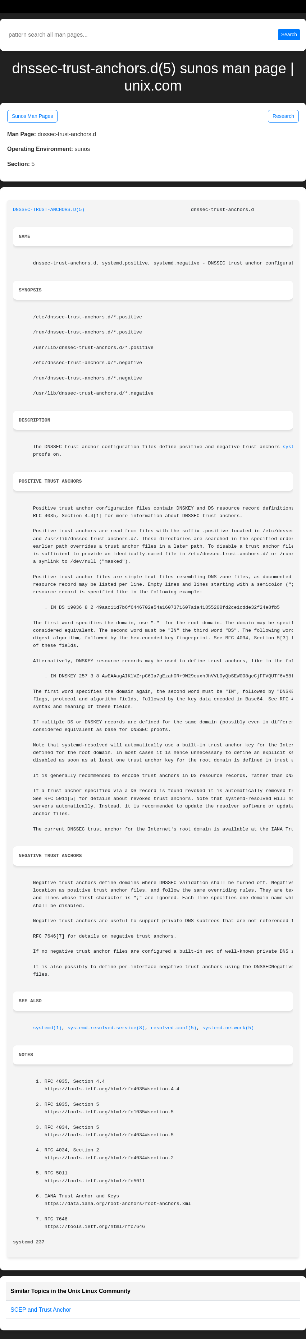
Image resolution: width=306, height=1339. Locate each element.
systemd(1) (47, 1028)
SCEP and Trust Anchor (40, 1310)
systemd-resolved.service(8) (106, 1028)
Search (289, 34)
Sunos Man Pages (32, 116)
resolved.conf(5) (174, 1028)
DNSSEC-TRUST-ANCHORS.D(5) (49, 209)
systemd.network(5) (228, 1028)
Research (283, 116)
